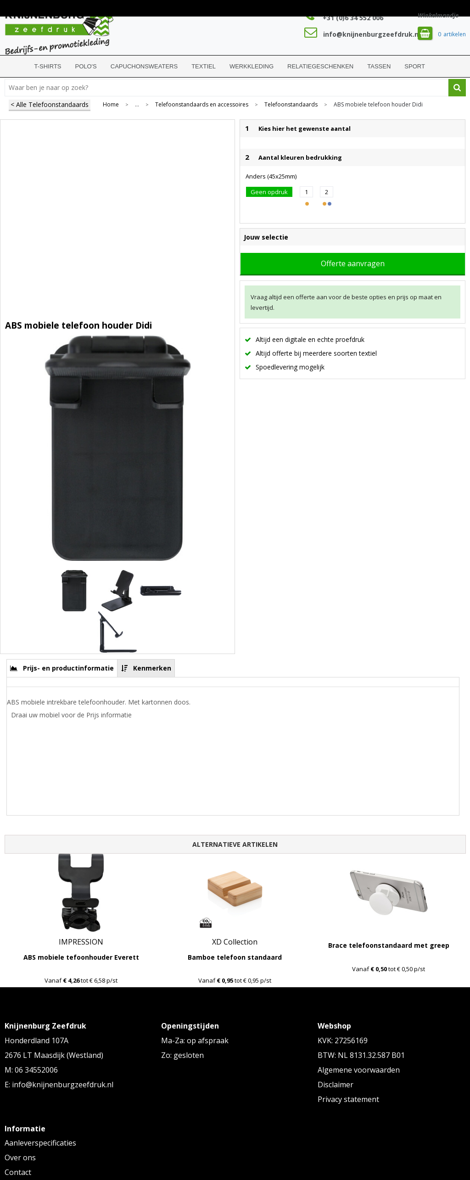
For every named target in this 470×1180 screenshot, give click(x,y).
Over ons (20, 1157)
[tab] (62, 668)
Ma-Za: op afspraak (195, 1040)
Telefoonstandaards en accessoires (201, 104)
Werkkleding (251, 66)
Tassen (379, 66)
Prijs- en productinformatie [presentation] (68, 668)
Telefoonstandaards (291, 104)
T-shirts (48, 66)
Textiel (203, 66)
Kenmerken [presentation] (152, 668)
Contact (18, 1172)
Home (16, 66)
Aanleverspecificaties (40, 1143)
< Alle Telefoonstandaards (50, 104)
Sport (414, 66)
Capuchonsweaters (144, 66)
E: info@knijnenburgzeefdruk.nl (59, 1084)
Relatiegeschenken (320, 66)
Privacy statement (348, 1099)
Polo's (86, 66)
